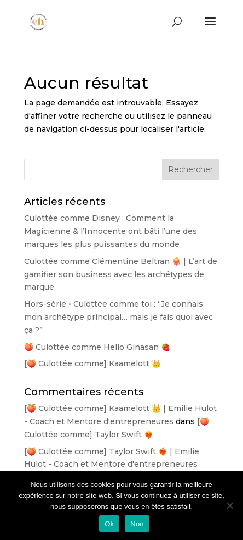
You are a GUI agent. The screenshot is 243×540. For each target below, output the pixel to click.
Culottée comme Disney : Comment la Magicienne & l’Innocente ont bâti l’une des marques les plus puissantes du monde (110, 231)
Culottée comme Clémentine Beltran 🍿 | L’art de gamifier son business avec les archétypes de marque (120, 274)
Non (137, 524)
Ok (109, 524)
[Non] (229, 505)
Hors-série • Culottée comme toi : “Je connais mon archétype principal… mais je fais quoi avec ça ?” (118, 317)
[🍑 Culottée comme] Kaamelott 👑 (92, 363)
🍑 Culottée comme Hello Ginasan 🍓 (97, 347)
